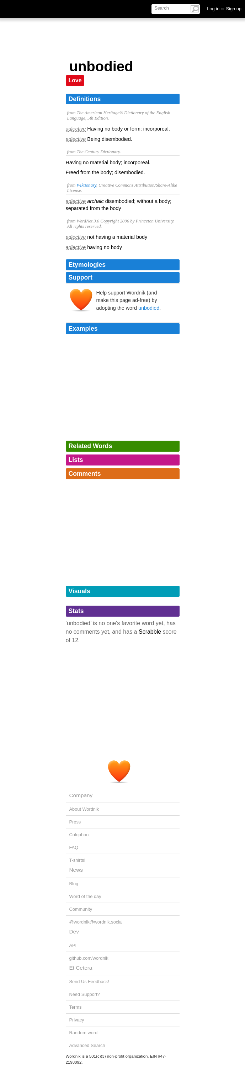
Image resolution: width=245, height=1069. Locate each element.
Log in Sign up (224, 8)
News (76, 870)
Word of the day (85, 896)
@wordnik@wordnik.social (96, 922)
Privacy (76, 1020)
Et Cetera (80, 968)
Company (81, 795)
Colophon (79, 834)
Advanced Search (87, 1045)
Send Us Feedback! (89, 981)
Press (75, 822)
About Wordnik (84, 809)
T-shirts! (77, 860)
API (73, 945)
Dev (74, 932)
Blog (74, 883)
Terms (75, 1007)
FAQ (74, 847)
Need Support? (84, 994)
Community (80, 909)
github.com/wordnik (88, 958)
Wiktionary (86, 185)
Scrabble (150, 632)
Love (75, 80)
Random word (83, 1032)
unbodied (148, 308)
